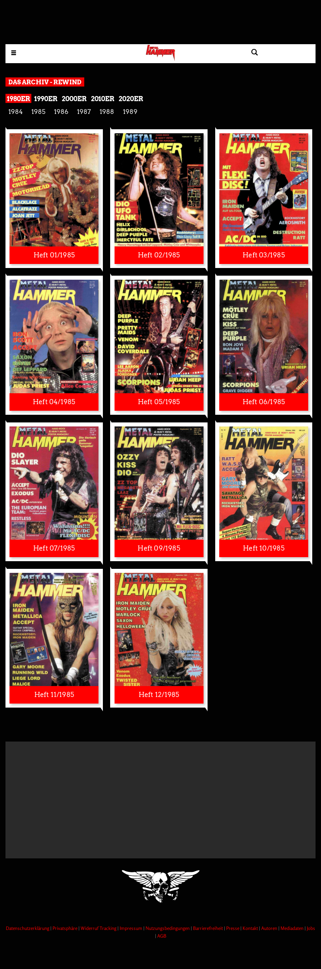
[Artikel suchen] (254, 52)
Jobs (311, 928)
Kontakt (251, 928)
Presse (233, 928)
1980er (18, 99)
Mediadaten (293, 928)
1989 (130, 111)
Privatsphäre (65, 928)
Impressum (131, 928)
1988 (107, 111)
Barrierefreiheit (208, 928)
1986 (61, 111)
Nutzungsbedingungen (168, 928)
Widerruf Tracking (99, 928)
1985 (38, 111)
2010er (102, 99)
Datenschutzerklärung (28, 928)
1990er (45, 99)
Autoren (269, 928)
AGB (161, 936)
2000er (74, 99)
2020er (131, 99)
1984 (15, 111)
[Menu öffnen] (13, 52)
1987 (84, 111)
